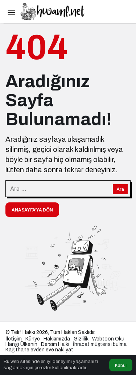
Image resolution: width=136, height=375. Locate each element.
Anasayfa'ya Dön (32, 210)
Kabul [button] (121, 365)
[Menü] (11, 11)
